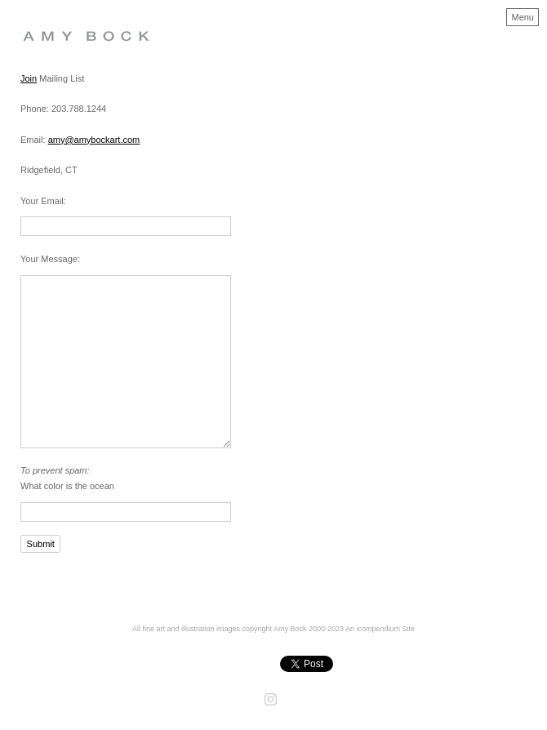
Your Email (42, 201)
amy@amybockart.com (94, 140)
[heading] (100, 47)
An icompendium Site (380, 629)
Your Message (49, 259)
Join (28, 78)
